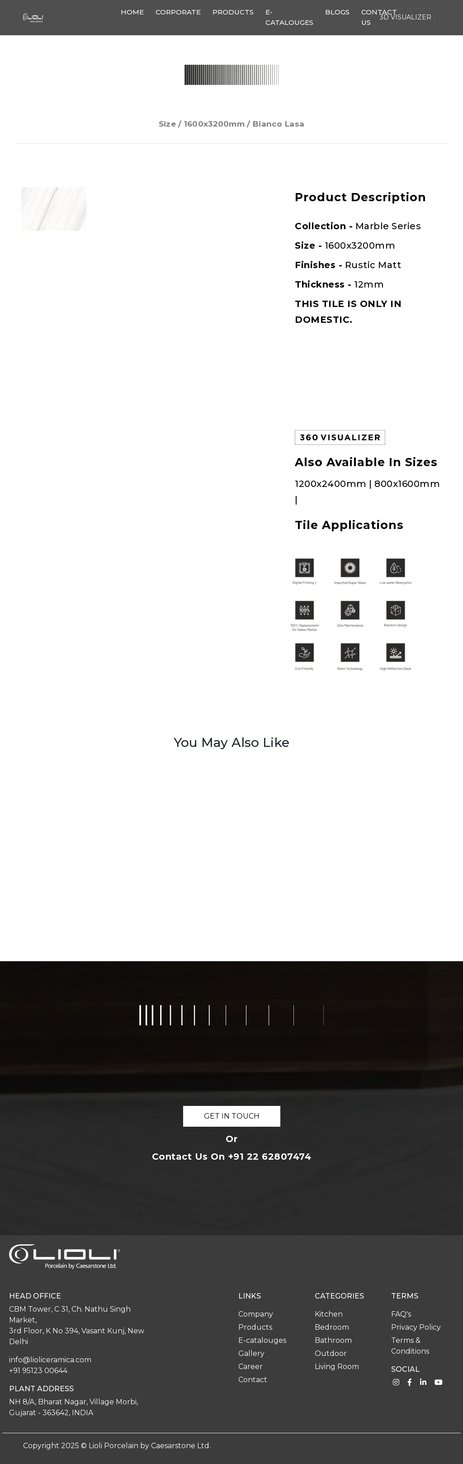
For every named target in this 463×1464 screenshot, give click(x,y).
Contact (252, 1379)
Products (233, 12)
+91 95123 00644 (38, 1370)
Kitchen (329, 1314)
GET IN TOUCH (232, 1116)
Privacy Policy (416, 1327)
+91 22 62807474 (270, 1156)
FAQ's (401, 1314)
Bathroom (333, 1340)
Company (255, 1314)
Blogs (337, 12)
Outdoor (331, 1353)
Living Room (337, 1366)
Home (134, 11)
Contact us (379, 17)
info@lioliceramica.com (50, 1359)
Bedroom (332, 1327)
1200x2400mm (332, 483)
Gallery (251, 1353)
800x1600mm (407, 483)
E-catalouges (289, 17)
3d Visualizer (405, 17)
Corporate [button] (178, 12)
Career (250, 1366)
